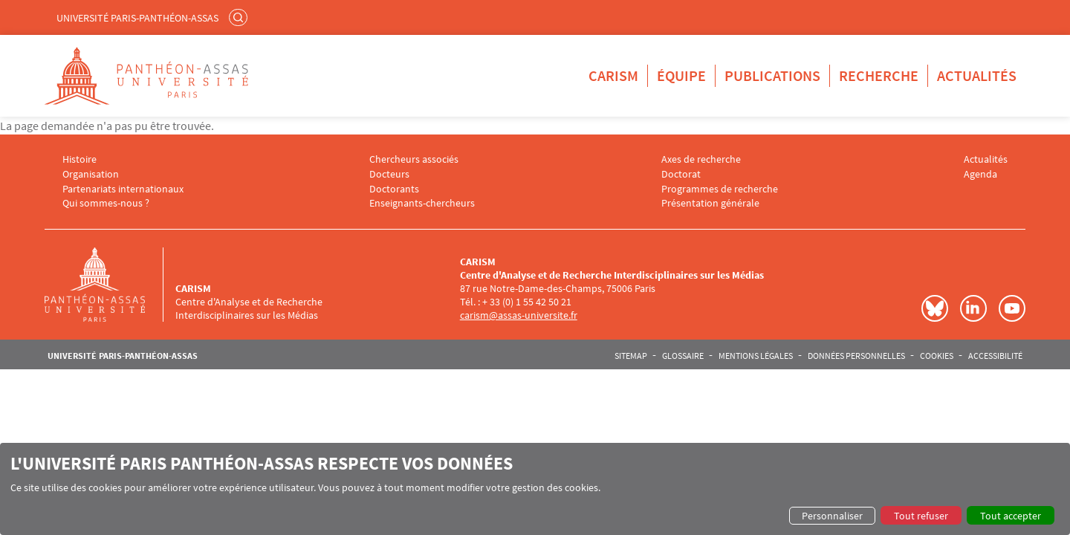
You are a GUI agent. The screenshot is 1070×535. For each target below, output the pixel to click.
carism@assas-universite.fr (518, 315)
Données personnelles (856, 356)
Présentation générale (710, 203)
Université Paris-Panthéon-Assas (137, 18)
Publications (772, 75)
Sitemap (631, 356)
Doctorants (394, 189)
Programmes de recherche (719, 189)
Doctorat (681, 174)
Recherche (878, 75)
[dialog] (535, 489)
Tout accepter (1010, 515)
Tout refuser (921, 515)
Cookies (936, 356)
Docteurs (389, 174)
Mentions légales (756, 356)
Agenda (980, 174)
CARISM (613, 75)
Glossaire (683, 356)
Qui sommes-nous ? (105, 203)
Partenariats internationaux (123, 189)
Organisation (90, 174)
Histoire (79, 159)
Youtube (1012, 308)
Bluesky (934, 308)
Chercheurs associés (413, 159)
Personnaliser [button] (832, 515)
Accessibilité (995, 356)
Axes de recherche (701, 159)
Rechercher (240, 17)
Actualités (976, 75)
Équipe (681, 75)
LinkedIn (973, 308)
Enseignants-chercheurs (422, 203)
